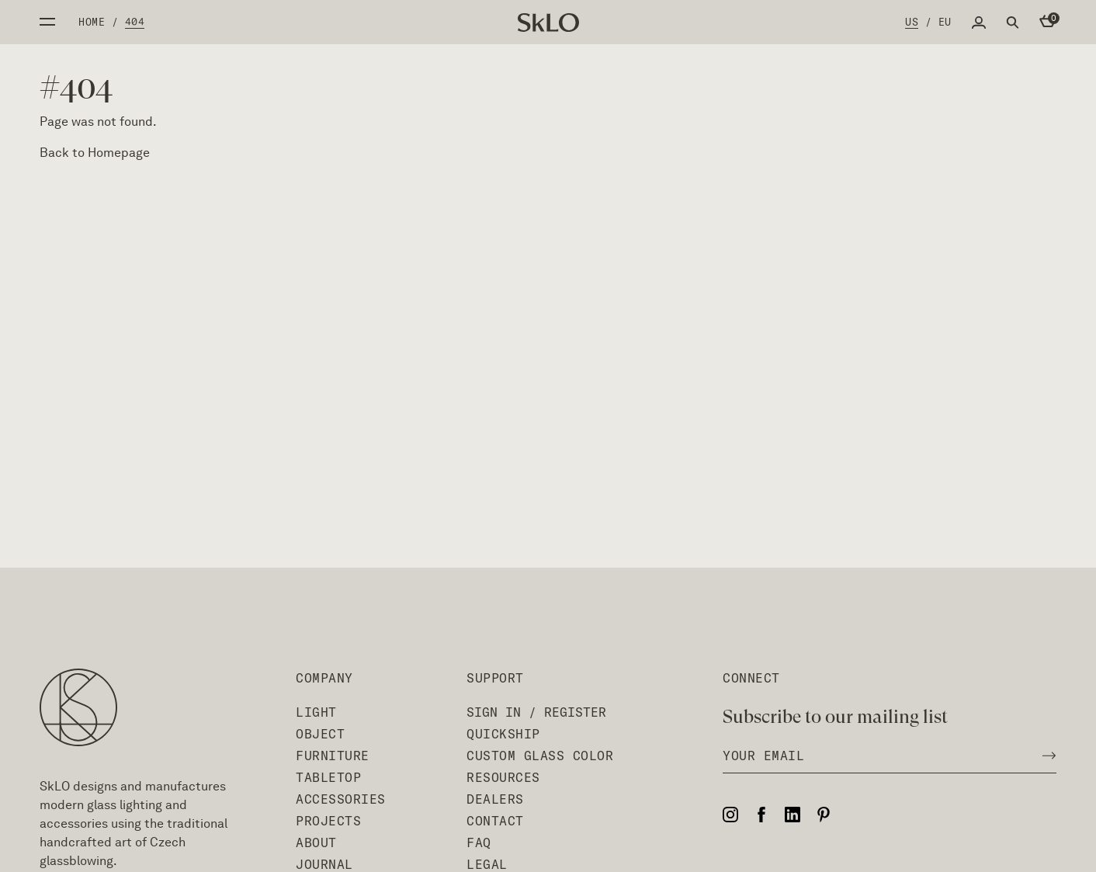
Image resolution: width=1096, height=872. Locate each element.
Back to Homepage (95, 152)
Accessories (341, 799)
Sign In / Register (536, 712)
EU (945, 22)
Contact (495, 821)
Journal (324, 864)
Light (316, 712)
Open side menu (47, 22)
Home (91, 22)
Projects (328, 821)
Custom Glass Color (539, 755)
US (911, 22)
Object (320, 734)
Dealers (495, 799)
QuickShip (503, 734)
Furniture (332, 755)
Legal (487, 864)
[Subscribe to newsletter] (1044, 755)
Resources (503, 777)
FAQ (478, 842)
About (316, 842)
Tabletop (328, 777)
